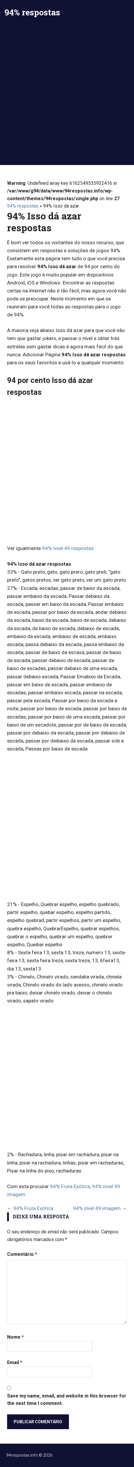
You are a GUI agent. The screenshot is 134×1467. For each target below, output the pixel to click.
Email (14, 1362)
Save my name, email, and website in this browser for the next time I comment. (66, 1399)
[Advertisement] (67, 95)
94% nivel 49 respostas (68, 548)
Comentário (22, 1254)
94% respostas (32, 12)
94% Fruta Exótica (70, 1186)
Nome (15, 1337)
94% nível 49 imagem (97, 1208)
